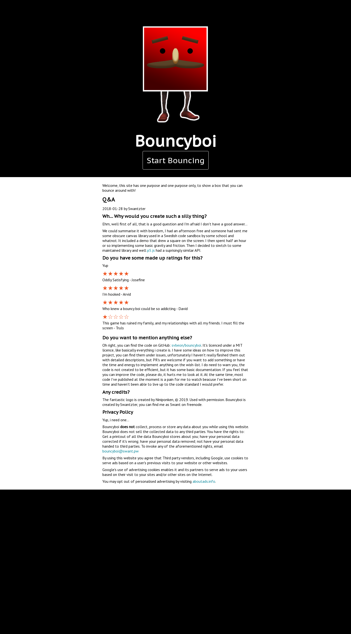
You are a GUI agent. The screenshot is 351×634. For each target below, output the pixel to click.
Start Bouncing (176, 160)
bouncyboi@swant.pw (120, 451)
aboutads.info (204, 481)
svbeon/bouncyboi (186, 345)
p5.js (151, 250)
